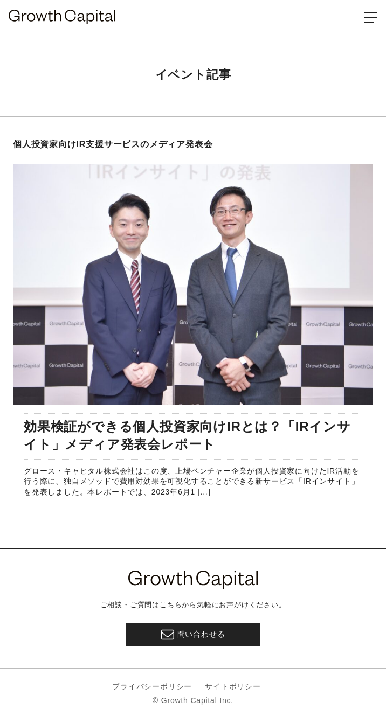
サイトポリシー (233, 686)
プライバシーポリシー (152, 686)
